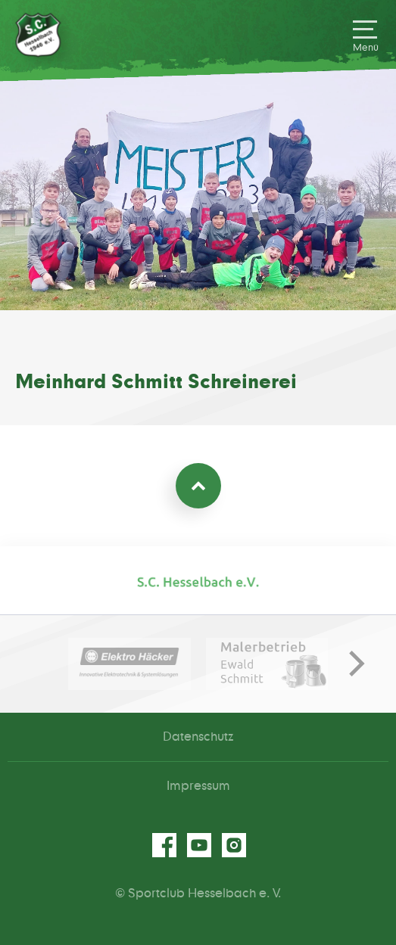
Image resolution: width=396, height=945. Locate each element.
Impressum (198, 786)
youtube (198, 845)
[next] (350, 663)
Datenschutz (198, 737)
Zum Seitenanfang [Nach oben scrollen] (198, 485)
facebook (163, 845)
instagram (233, 845)
